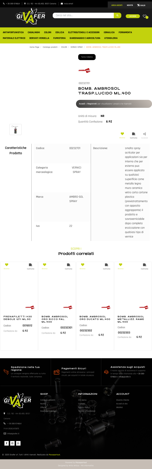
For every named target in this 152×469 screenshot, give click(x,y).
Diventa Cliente (122, 400)
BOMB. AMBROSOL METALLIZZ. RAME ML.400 (131, 319)
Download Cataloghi (48, 411)
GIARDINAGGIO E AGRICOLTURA (85, 38)
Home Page (34, 47)
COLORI (47, 32)
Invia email (68, 3)
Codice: (40, 148)
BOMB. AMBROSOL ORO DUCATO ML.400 (95, 317)
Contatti (81, 403)
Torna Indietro (87, 57)
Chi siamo (82, 400)
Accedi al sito (122, 403)
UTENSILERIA (110, 38)
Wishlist (119, 407)
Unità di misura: (87, 116)
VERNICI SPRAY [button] (76, 170)
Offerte (43, 407)
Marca (39, 197)
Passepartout (54, 454)
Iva (38, 226)
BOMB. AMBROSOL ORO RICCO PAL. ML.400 (55, 319)
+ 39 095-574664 (13, 3)
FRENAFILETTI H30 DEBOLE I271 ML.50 (18, 317)
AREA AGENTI (116, 5)
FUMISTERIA (59, 38)
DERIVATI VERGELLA (39, 38)
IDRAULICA (109, 32)
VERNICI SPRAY (77, 47)
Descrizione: (100, 148)
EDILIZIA (59, 32)
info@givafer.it (125, 376)
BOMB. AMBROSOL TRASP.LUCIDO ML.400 (103, 47)
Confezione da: (10, 331)
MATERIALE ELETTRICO (14, 38)
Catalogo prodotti (50, 47)
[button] (117, 15)
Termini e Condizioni (86, 411)
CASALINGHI (34, 32)
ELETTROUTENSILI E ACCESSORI (84, 32)
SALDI (141, 5)
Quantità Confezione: (90, 122)
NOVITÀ (130, 5)
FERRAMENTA (125, 32)
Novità (43, 403)
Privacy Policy (83, 407)
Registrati (92, 103)
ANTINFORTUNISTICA (13, 32)
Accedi (132, 16)
